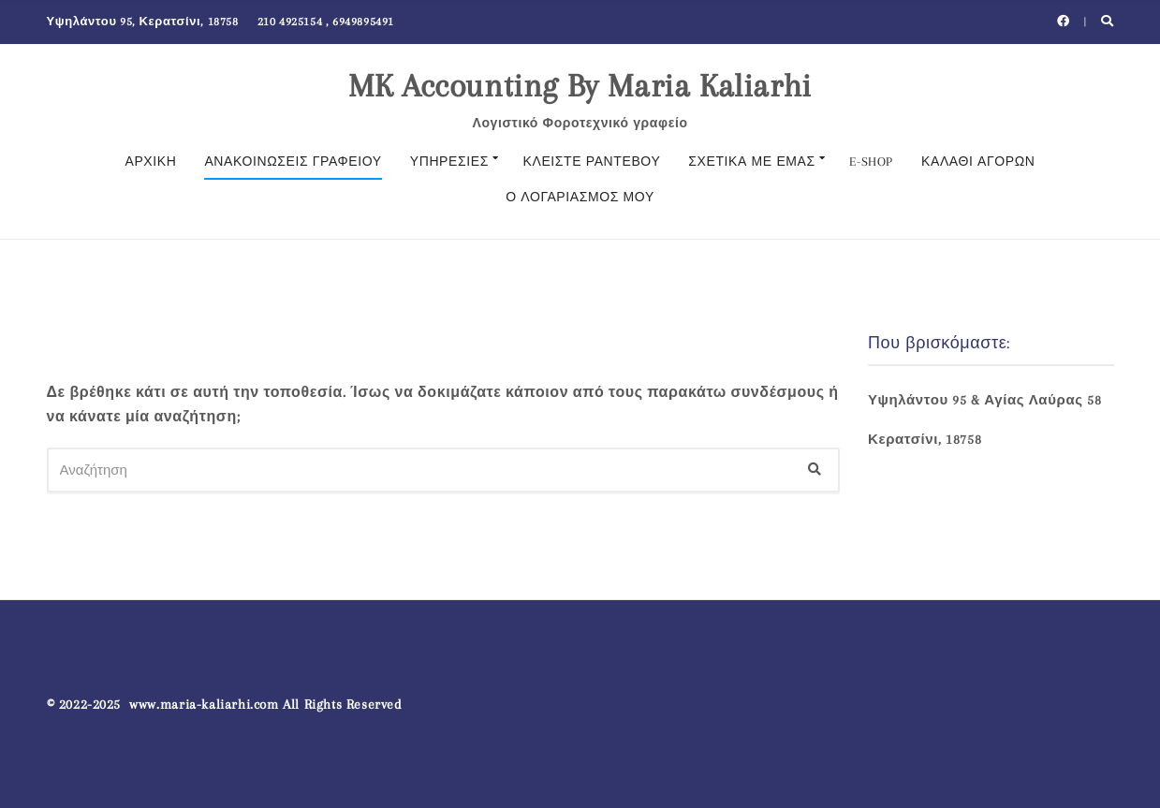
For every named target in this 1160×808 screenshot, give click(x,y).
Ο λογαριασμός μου (580, 197)
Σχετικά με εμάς (751, 161)
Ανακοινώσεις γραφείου (292, 161)
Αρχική (150, 161)
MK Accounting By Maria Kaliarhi (580, 85)
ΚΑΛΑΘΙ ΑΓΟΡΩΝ (978, 161)
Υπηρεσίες (449, 161)
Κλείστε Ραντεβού (592, 161)
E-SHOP (871, 161)
